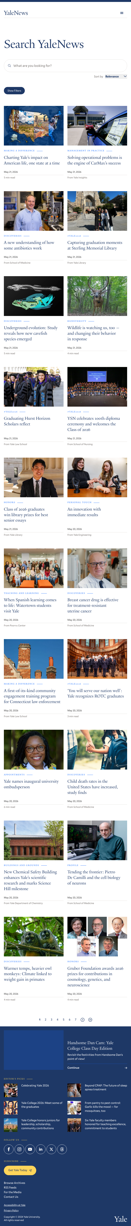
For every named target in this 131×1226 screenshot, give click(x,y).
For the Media (13, 1192)
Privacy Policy (11, 1210)
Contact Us (11, 1197)
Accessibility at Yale (14, 1205)
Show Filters (14, 90)
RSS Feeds (10, 1187)
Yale (120, 1220)
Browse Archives (14, 1183)
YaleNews (16, 13)
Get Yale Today (20, 1170)
